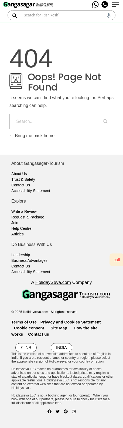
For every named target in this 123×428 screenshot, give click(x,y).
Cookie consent (29, 328)
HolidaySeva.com (53, 282)
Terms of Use (24, 322)
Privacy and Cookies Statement (70, 322)
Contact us (38, 334)
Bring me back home (31, 135)
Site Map (59, 328)
